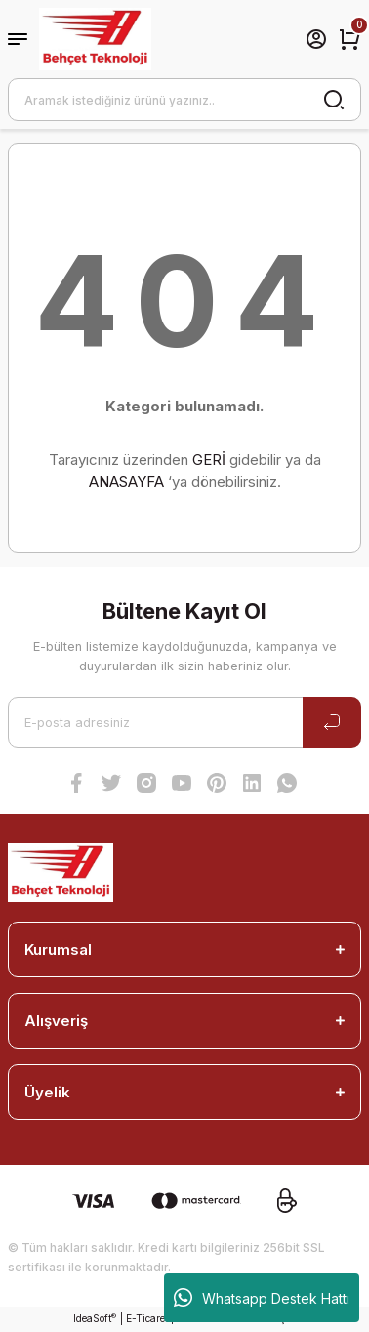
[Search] (184, 99)
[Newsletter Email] (184, 722)
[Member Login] (316, 39)
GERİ (209, 460)
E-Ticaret (147, 1318)
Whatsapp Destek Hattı (261, 1298)
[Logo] (95, 39)
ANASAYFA (126, 481)
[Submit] (332, 722)
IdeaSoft (94, 1318)
